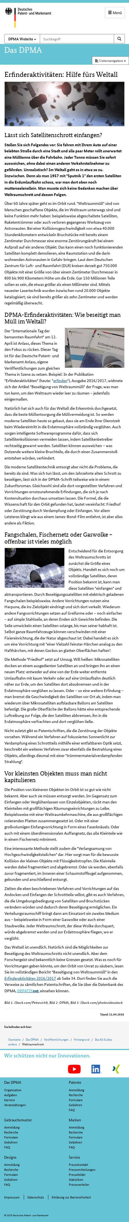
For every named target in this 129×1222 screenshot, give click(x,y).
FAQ (72, 1109)
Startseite (14, 1039)
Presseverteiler (79, 1184)
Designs (10, 1157)
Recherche (76, 1094)
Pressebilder (77, 1174)
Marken (75, 1119)
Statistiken (76, 1179)
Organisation (12, 1089)
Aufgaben (10, 1094)
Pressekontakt (78, 1164)
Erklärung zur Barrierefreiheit (71, 1197)
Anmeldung (76, 1089)
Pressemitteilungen (82, 1169)
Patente (75, 1082)
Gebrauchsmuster (18, 1119)
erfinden (60, 380)
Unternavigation (110, 60)
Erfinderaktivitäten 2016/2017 (30, 978)
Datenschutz (35, 1197)
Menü (115, 12)
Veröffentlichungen (56, 1039)
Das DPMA (32, 1039)
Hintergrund (81, 1039)
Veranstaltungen (15, 1104)
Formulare (76, 1099)
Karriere (9, 1099)
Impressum (12, 1197)
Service (74, 1157)
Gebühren (75, 1104)
